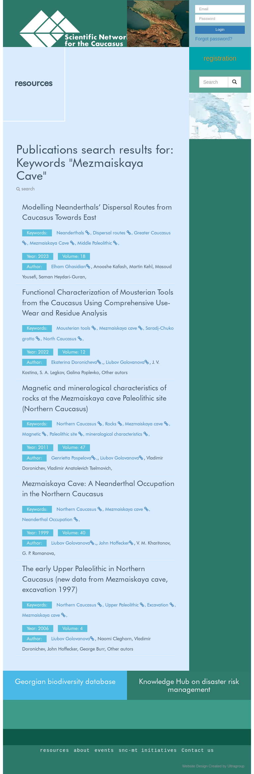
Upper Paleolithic (125, 604)
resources (33, 82)
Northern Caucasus (80, 423)
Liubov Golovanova (127, 362)
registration (220, 58)
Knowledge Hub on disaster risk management (189, 685)
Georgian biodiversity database (65, 681)
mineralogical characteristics (118, 434)
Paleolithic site (67, 434)
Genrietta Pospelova (74, 457)
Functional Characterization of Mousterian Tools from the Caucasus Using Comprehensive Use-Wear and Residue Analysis (97, 302)
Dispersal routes (113, 232)
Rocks (114, 423)
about (82, 750)
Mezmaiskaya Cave (53, 243)
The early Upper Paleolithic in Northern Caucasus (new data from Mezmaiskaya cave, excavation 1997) (95, 579)
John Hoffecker (116, 543)
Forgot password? (213, 38)
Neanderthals (74, 232)
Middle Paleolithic (98, 243)
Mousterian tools (77, 328)
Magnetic (35, 434)
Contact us (198, 750)
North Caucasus (63, 338)
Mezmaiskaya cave (122, 328)
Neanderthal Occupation (51, 519)
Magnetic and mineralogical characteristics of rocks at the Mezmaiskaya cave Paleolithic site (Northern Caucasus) (94, 398)
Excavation (161, 604)
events (104, 750)
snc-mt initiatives (148, 750)
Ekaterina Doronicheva (77, 362)
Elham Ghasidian (71, 266)
